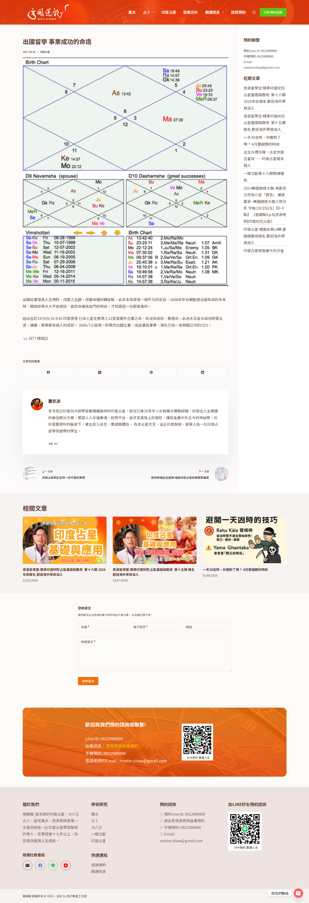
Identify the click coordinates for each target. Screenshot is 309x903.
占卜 (95, 820)
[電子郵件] (28, 865)
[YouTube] (66, 865)
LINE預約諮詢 (273, 12)
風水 (95, 814)
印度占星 (45, 51)
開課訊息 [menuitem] (215, 12)
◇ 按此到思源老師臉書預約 (182, 820)
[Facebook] (48, 372)
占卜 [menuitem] (149, 12)
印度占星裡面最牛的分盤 (264, 250)
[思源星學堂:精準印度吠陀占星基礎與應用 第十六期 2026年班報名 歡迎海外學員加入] (65, 540)
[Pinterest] (151, 372)
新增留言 (88, 641)
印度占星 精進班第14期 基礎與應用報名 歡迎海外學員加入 (265, 235)
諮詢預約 (98, 864)
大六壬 (96, 827)
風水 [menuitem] (132, 12)
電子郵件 (140, 627)
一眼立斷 (98, 833)
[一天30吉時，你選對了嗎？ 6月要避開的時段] (245, 540)
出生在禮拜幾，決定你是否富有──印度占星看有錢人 (264, 158)
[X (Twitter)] (100, 372)
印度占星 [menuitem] (168, 12)
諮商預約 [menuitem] (238, 12)
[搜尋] (254, 12)
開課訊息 (98, 871)
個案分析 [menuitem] (190, 12)
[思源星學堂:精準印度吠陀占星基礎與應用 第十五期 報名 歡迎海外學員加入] (155, 540)
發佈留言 (88, 681)
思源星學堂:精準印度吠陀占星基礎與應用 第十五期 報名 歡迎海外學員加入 (265, 122)
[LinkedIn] (202, 372)
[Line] (53, 865)
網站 (189, 627)
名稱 (85, 627)
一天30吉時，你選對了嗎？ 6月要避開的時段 (235, 569)
